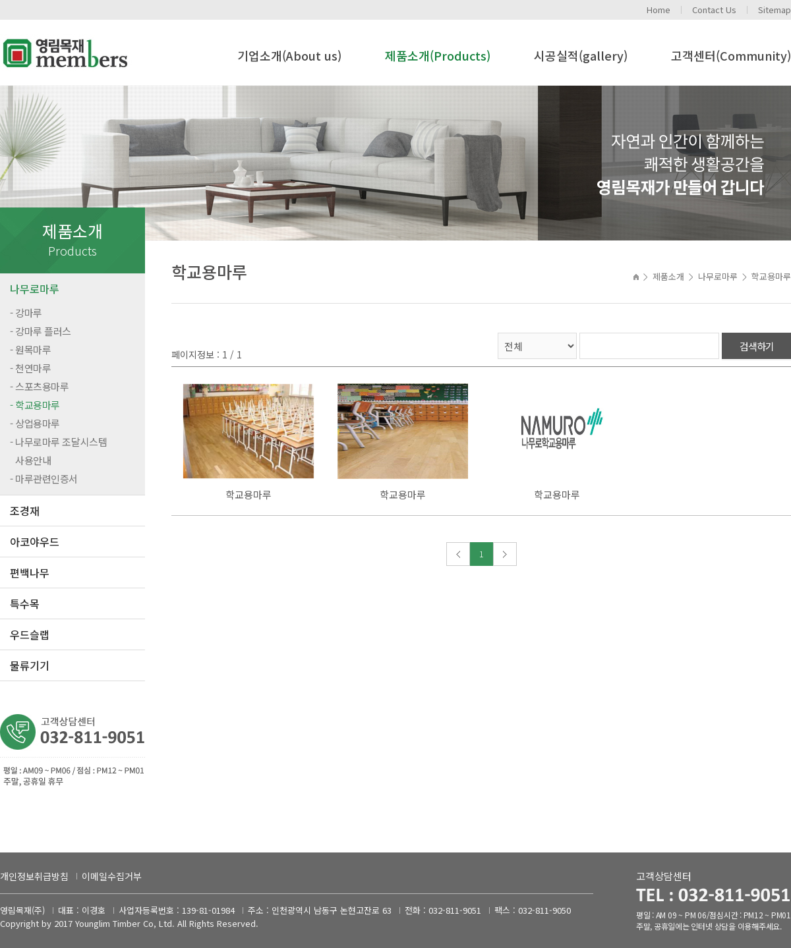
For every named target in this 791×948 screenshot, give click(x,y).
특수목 (25, 603)
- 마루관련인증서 (44, 479)
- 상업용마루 (35, 423)
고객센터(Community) (731, 55)
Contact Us (714, 9)
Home (658, 9)
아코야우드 (34, 541)
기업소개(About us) (289, 55)
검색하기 (757, 346)
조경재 (25, 510)
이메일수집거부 (112, 876)
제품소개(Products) (437, 55)
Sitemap (774, 9)
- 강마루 (26, 313)
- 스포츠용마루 (39, 386)
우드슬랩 (29, 634)
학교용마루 (248, 494)
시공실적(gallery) (581, 55)
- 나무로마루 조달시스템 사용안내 (58, 451)
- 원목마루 (30, 349)
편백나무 (29, 572)
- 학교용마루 (35, 405)
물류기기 (29, 665)
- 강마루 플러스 (40, 331)
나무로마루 (34, 288)
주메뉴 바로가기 (0, 0)
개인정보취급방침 (34, 876)
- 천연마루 (30, 368)
